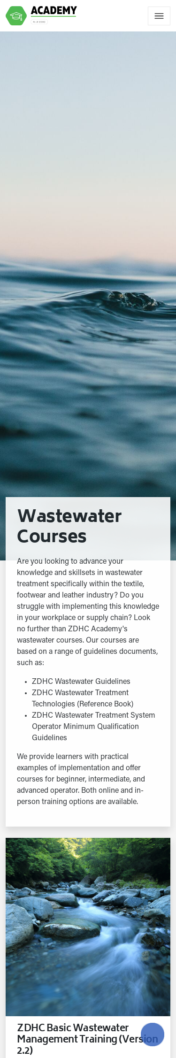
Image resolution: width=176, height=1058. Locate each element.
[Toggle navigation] (159, 16)
